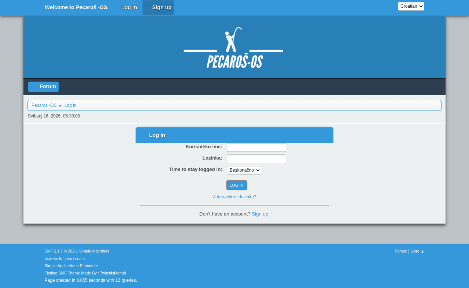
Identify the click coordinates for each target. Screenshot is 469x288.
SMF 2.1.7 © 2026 (61, 251)
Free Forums (75, 259)
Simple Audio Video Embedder (71, 265)
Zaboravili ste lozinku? (234, 196)
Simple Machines (94, 251)
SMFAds (51, 259)
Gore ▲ (418, 251)
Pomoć (401, 251)
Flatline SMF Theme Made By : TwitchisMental (85, 273)
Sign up (260, 214)
